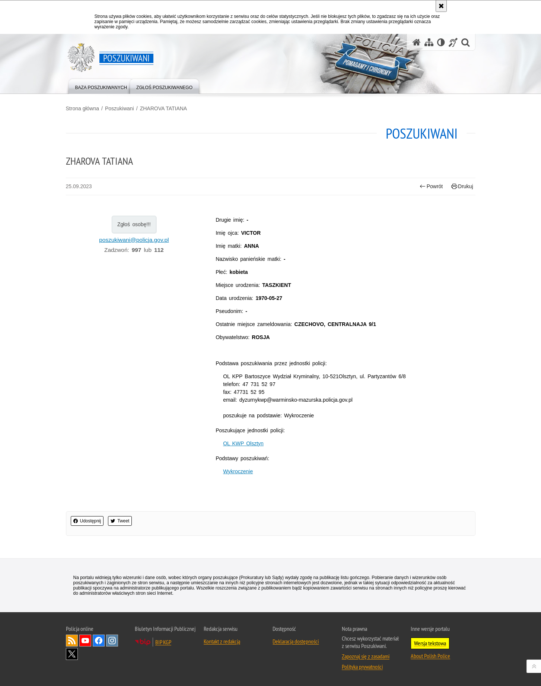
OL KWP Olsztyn (243, 443)
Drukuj (462, 186)
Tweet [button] (120, 521)
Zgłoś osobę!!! (134, 224)
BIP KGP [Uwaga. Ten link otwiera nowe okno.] (163, 642)
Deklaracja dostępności (296, 641)
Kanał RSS (72, 641)
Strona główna (82, 108)
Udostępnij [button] (87, 521)
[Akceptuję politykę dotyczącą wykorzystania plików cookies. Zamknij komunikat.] (441, 6)
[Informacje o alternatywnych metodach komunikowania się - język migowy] (453, 42)
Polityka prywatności (362, 666)
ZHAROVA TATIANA (163, 108)
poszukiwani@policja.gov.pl (134, 240)
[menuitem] (101, 86)
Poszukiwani (119, 108)
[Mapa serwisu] (428, 42)
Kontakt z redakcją (222, 641)
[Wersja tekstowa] (441, 42)
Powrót (431, 186)
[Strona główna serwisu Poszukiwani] (417, 42)
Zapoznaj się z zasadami (365, 656)
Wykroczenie (238, 471)
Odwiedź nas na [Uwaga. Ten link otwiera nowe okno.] (85, 641)
